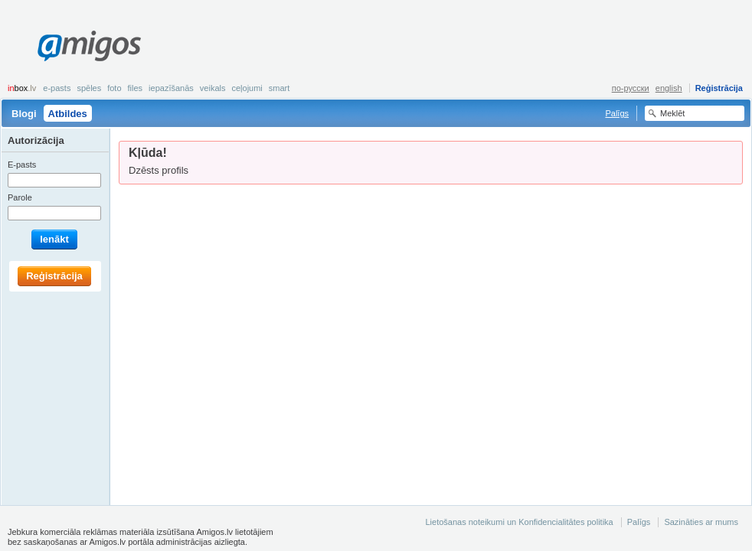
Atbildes (67, 113)
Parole (20, 197)
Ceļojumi (246, 88)
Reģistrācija (719, 88)
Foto (114, 88)
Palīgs (617, 113)
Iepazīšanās (171, 88)
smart (279, 88)
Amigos (89, 46)
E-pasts (56, 88)
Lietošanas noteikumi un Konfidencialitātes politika (519, 522)
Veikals (213, 88)
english (669, 88)
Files (135, 88)
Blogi (24, 113)
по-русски (630, 88)
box (22, 88)
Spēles (89, 88)
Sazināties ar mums (701, 522)
